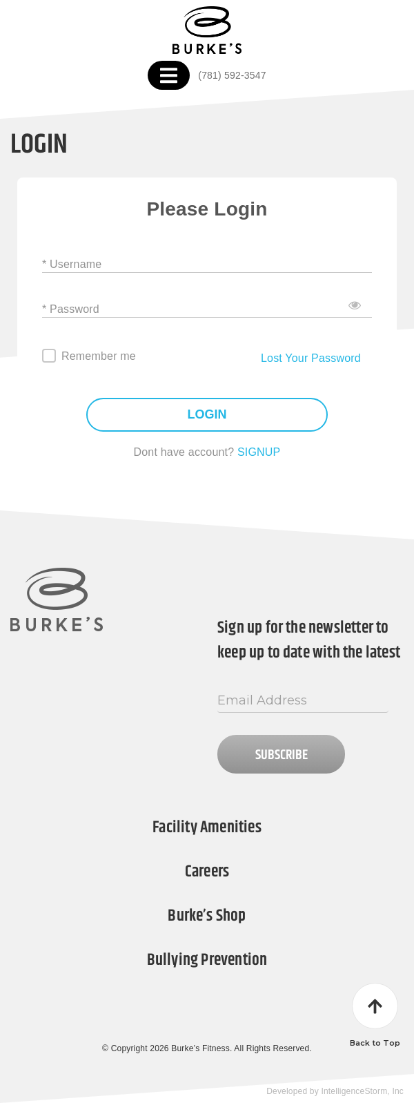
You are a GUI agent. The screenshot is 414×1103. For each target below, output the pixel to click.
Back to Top (375, 1015)
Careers (207, 871)
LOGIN (207, 414)
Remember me (98, 356)
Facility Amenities (206, 827)
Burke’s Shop (207, 915)
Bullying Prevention (207, 960)
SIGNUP (259, 452)
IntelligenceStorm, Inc (362, 1091)
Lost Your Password (311, 358)
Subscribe (281, 755)
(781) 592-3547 (232, 75)
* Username (71, 263)
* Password (70, 308)
